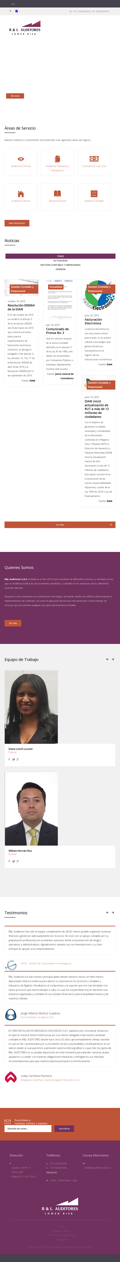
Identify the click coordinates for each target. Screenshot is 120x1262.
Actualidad (60, 260)
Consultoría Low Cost (94, 161)
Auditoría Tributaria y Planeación (57, 163)
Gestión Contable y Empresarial (60, 264)
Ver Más (60, 525)
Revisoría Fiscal (57, 196)
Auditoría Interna (21, 196)
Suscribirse (64, 1128)
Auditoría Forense (21, 161)
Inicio (61, 1226)
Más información (17, 223)
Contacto (61, 1239)
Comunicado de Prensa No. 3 (57, 331)
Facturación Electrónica (93, 321)
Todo (60, 256)
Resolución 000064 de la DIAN (21, 307)
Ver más (13, 623)
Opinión (60, 269)
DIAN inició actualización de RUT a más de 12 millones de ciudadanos (97, 409)
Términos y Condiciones (61, 1235)
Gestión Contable (94, 196)
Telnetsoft (87, 1246)
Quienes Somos (61, 1231)
